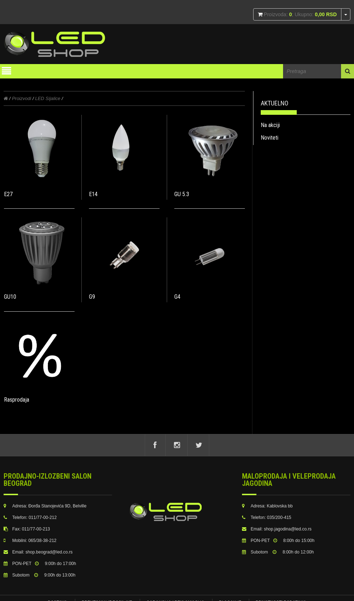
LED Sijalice (47, 98)
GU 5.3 (179, 194)
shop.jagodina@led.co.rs (288, 529)
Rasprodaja (16, 397)
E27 (8, 194)
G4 (175, 295)
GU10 (10, 295)
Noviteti (269, 137)
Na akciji (270, 125)
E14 (92, 194)
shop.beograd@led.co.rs (49, 552)
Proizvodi (21, 98)
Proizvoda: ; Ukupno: (300, 14)
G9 (91, 295)
